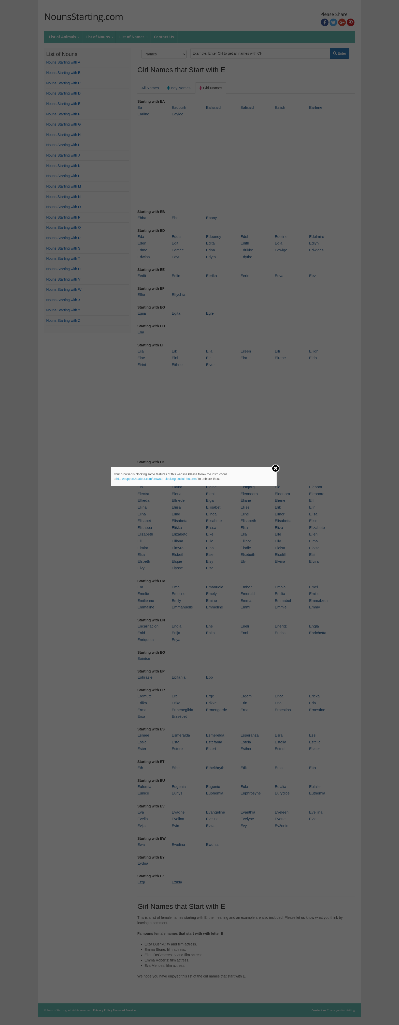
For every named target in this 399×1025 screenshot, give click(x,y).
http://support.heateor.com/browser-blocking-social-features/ (156, 479)
